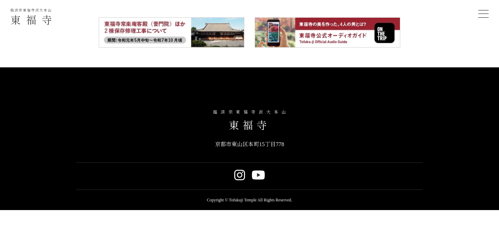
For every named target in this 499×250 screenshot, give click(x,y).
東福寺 (33, 17)
